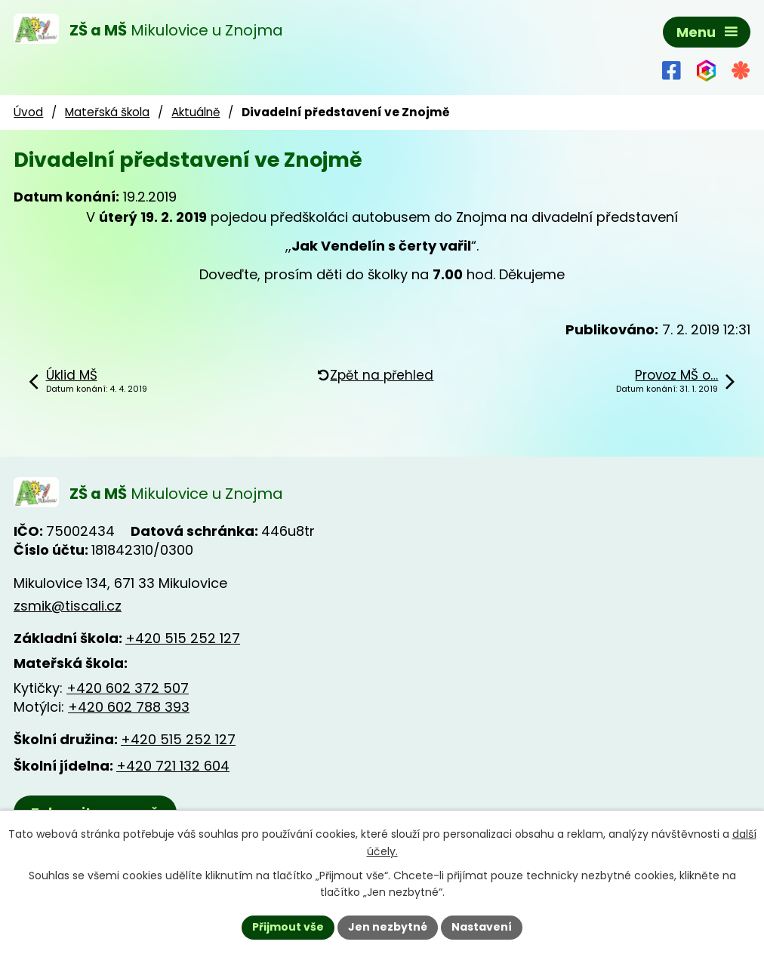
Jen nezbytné (387, 926)
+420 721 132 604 (173, 765)
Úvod (28, 112)
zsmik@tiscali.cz (68, 605)
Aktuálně (195, 112)
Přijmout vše (288, 926)
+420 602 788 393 (128, 706)
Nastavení (481, 926)
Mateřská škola (107, 112)
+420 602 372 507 (127, 688)
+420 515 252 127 (182, 638)
